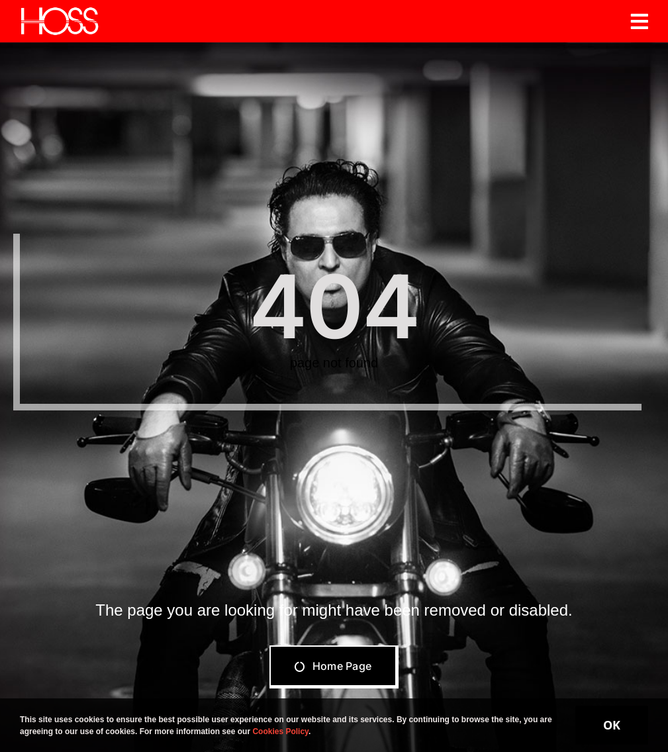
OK (611, 725)
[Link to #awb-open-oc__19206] (639, 21)
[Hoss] (59, 11)
